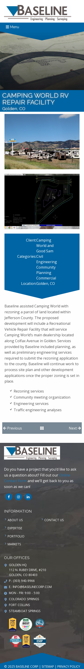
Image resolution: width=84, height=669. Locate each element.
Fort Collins (19, 605)
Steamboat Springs (25, 611)
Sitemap (48, 666)
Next (75, 428)
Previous (12, 428)
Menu (12, 27)
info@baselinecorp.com (32, 587)
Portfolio (16, 536)
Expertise (15, 528)
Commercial (46, 278)
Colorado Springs (24, 599)
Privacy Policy (68, 666)
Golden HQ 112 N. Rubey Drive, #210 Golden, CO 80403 (27, 570)
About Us (15, 520)
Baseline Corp (37, 13)
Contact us (54, 520)
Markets (14, 544)
